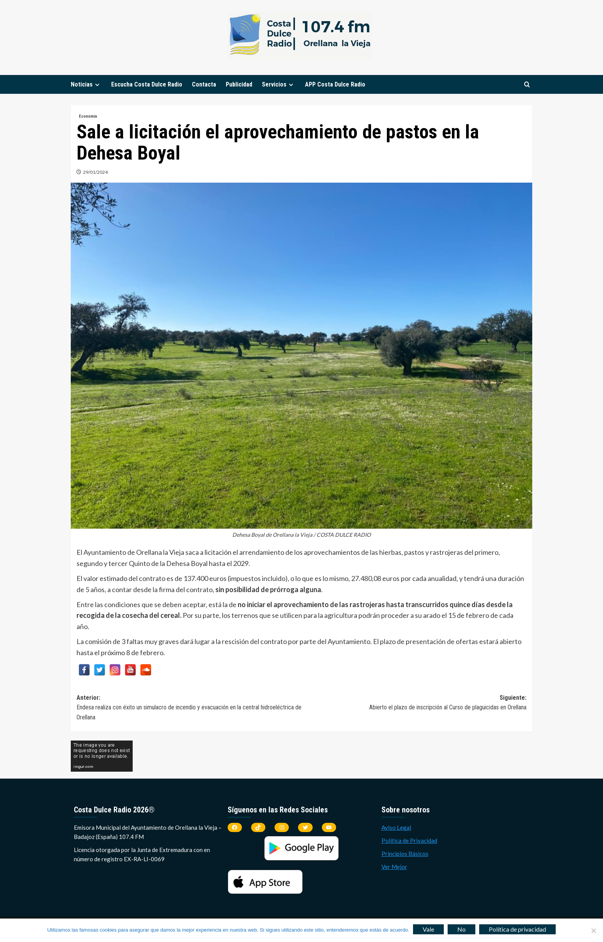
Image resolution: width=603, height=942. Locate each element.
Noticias (86, 84)
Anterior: (189, 708)
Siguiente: (414, 703)
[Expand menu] (97, 85)
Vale (428, 929)
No (461, 929)
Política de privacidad (517, 929)
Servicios (278, 84)
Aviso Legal (396, 827)
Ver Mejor (394, 866)
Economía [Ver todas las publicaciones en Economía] (88, 116)
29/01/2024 (95, 172)
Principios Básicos (404, 853)
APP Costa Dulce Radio (335, 84)
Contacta (204, 84)
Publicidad (239, 84)
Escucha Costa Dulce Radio (146, 84)
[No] (593, 930)
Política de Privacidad (409, 840)
